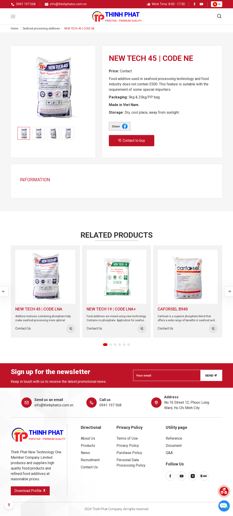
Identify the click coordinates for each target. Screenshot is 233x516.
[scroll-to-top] (8, 504)
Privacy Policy (127, 445)
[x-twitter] (192, 476)
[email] (66, 4)
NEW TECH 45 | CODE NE (79, 28)
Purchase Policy (129, 453)
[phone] (23, 4)
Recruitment (90, 460)
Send (211, 375)
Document (174, 445)
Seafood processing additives (41, 28)
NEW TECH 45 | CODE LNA (38, 309)
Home (14, 28)
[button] (105, 344)
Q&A (169, 453)
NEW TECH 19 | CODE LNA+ (111, 309)
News (85, 453)
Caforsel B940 (173, 309)
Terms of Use (127, 438)
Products (88, 445)
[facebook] (194, 4)
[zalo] (203, 476)
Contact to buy (131, 140)
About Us (88, 438)
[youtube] (201, 4)
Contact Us (89, 467)
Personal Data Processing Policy (131, 462)
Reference (174, 438)
